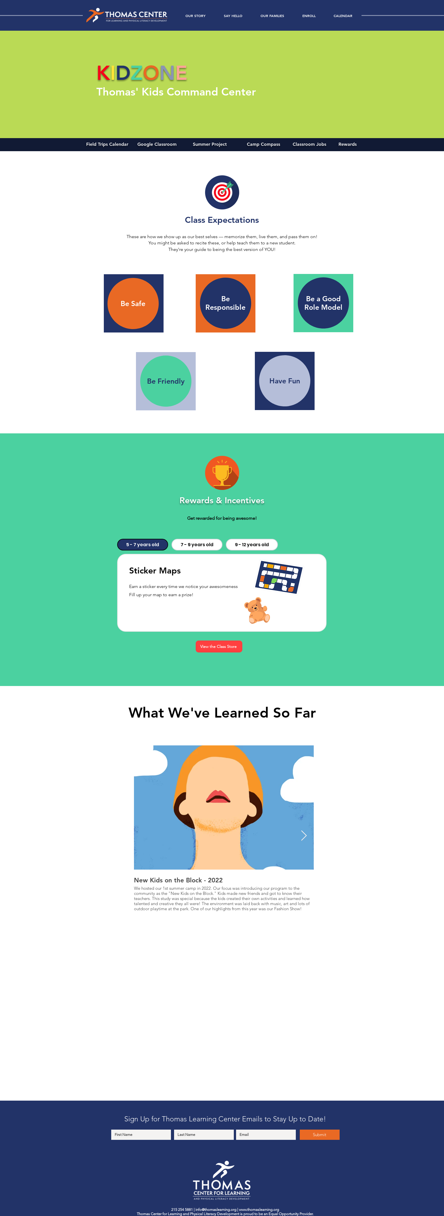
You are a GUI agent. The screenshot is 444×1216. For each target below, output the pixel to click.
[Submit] (320, 1135)
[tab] (142, 544)
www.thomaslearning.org (259, 1209)
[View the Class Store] (219, 646)
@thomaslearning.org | (220, 1209)
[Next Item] (304, 835)
